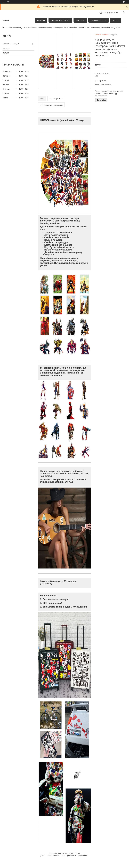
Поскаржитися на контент (57, 855)
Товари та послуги (59, 20)
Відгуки (6, 53)
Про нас (6, 48)
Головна (41, 20)
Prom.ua (77, 853)
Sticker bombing (15, 27)
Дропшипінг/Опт (98, 20)
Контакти (80, 20)
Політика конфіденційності (78, 855)
